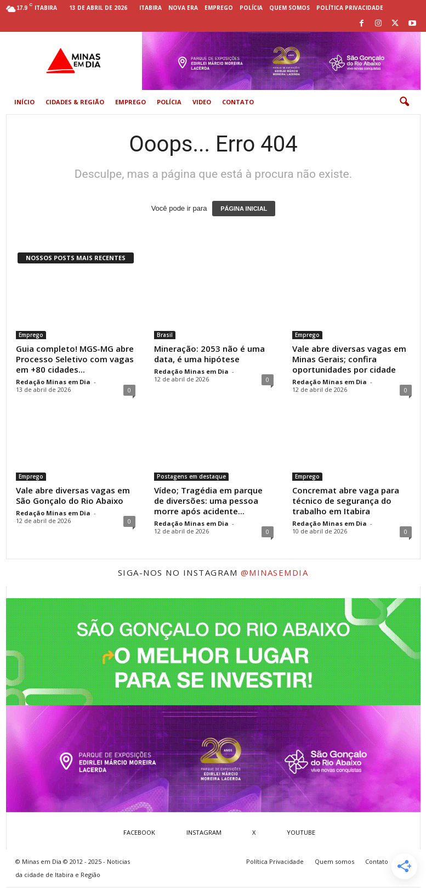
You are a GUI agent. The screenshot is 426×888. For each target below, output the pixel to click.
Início (24, 102)
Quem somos (289, 8)
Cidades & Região (75, 102)
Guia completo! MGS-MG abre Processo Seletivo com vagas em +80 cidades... (75, 359)
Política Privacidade (349, 8)
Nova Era (183, 8)
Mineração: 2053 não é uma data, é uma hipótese (209, 353)
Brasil (165, 335)
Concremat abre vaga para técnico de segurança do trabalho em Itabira (345, 500)
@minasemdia (275, 572)
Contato (238, 102)
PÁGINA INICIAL (243, 208)
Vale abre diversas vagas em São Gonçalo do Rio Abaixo (73, 495)
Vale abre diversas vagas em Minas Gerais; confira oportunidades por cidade (349, 359)
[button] (404, 102)
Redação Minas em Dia (53, 382)
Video (201, 102)
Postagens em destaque (191, 476)
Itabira (150, 8)
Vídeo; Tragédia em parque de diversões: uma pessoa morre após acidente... (208, 500)
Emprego (219, 8)
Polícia (251, 8)
